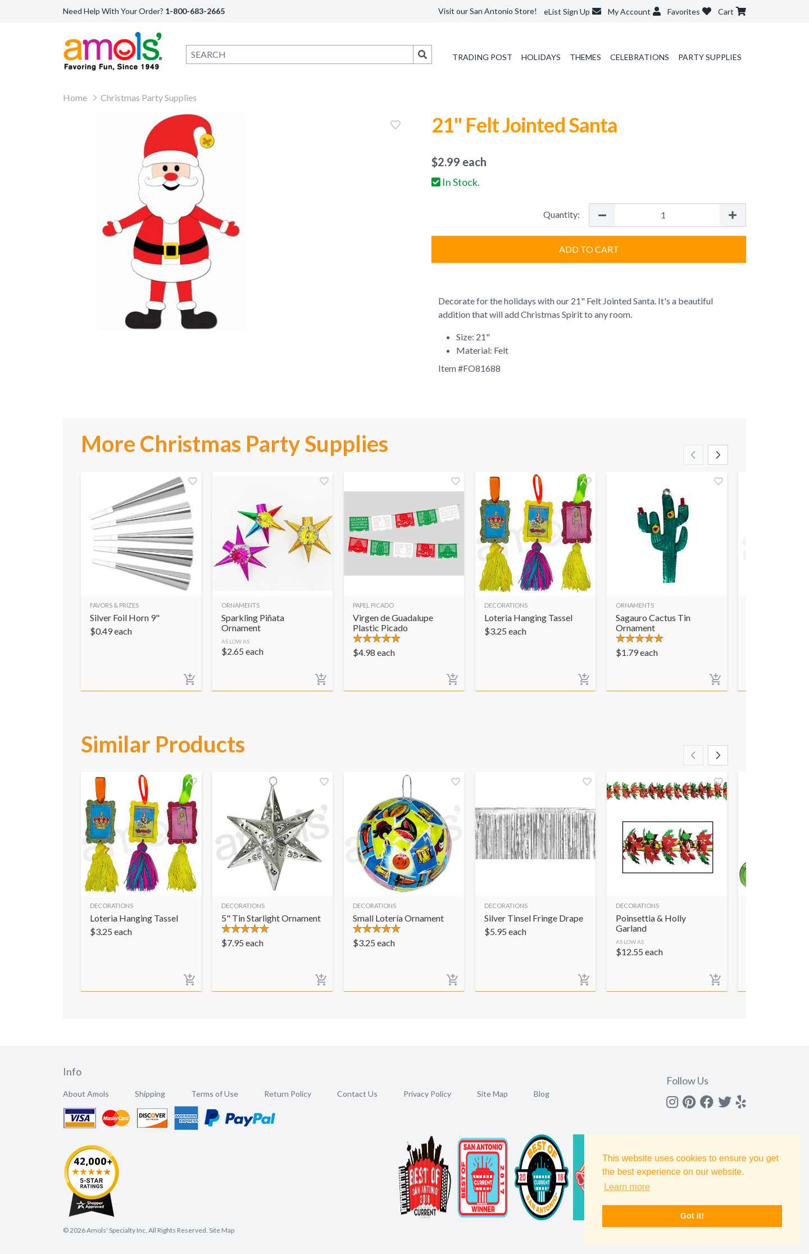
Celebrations (639, 57)
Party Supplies (710, 57)
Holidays (541, 57)
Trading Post (482, 57)
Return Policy (287, 1093)
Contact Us (357, 1093)
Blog (541, 1093)
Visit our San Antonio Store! (487, 11)
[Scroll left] (693, 455)
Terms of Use (214, 1093)
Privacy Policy (427, 1093)
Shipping (150, 1093)
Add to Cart (589, 249)
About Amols (86, 1093)
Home (75, 97)
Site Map (492, 1093)
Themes (585, 57)
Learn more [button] (627, 1187)
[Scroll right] (718, 455)
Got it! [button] (692, 1215)
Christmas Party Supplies (149, 97)
